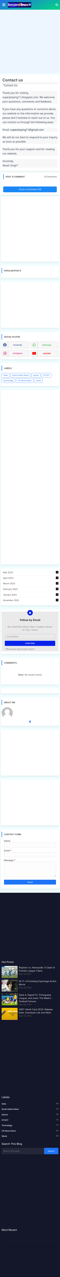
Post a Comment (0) (30, 189)
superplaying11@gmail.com (27, 129)
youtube (47, 353)
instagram (17, 353)
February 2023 (30, 589)
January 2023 (30, 594)
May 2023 (30, 572)
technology (8, 380)
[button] (57, 5)
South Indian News (20, 375)
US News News (25, 380)
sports (36, 375)
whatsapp (47, 345)
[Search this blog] (23, 1151)
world (38, 380)
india (5, 375)
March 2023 (30, 583)
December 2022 (30, 600)
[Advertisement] (30, 42)
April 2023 (30, 578)
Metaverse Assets (25, 708)
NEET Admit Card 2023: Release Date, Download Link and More (36, 1011)
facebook (17, 345)
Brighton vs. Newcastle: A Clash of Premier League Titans (37, 969)
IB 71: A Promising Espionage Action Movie (37, 983)
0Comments (50, 176)
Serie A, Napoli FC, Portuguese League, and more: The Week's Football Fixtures (35, 998)
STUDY (46, 375)
